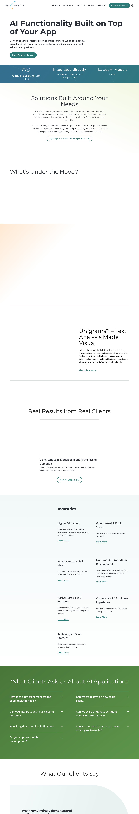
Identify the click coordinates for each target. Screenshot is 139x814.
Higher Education (68, 523)
